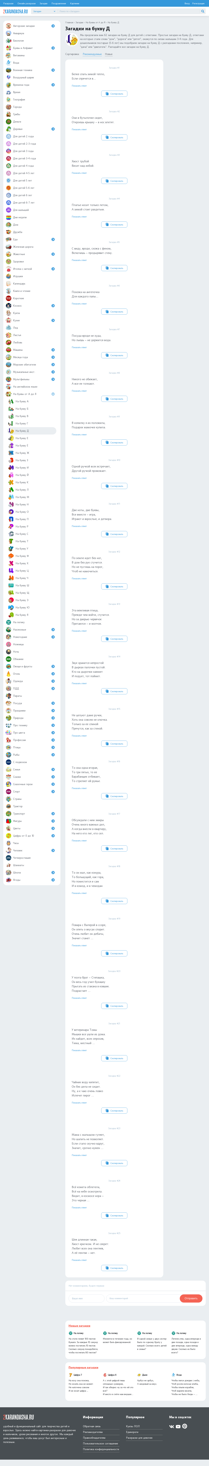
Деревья (30, 129)
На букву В (18, 416)
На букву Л (18, 490)
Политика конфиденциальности (101, 1455)
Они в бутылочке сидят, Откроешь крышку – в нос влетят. (114, 125)
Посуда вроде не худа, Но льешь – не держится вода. (114, 344)
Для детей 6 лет (19, 195)
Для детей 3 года (19, 151)
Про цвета (30, 733)
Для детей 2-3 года (21, 144)
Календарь (15, 283)
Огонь (30, 674)
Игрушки (14, 276)
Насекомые (30, 629)
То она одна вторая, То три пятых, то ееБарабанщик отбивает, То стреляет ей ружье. (114, 783)
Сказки (30, 777)
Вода (12, 63)
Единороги (132, 1438)
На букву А (18, 401)
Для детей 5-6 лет (20, 188)
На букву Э (18, 600)
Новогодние (30, 637)
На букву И (18, 468)
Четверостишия (18, 858)
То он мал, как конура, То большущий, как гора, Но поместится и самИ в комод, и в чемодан (114, 888)
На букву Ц (18, 571)
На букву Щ (18, 593)
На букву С (18, 534)
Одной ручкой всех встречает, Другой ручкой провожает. (114, 476)
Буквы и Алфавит (30, 48)
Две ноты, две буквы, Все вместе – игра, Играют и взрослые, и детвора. (114, 522)
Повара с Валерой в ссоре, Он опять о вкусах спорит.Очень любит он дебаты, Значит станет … (114, 941)
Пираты (14, 696)
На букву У (18, 548)
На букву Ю (19, 607)
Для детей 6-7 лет (20, 202)
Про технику (30, 725)
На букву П (18, 519)
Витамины (15, 55)
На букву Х (18, 563)
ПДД (30, 688)
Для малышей (17, 210)
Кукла (13, 313)
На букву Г (18, 423)
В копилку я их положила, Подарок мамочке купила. (114, 432)
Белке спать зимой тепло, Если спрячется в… (114, 81)
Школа (30, 872)
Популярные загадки (83, 1374)
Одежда (30, 681)
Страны (14, 799)
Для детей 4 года (20, 166)
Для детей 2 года (20, 136)
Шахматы (15, 865)
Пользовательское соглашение (100, 1449)
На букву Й (18, 475)
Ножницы (15, 644)
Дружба (14, 232)
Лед (12, 328)
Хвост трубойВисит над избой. (114, 169)
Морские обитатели (30, 364)
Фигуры (30, 821)
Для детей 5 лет (19, 180)
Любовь (14, 342)
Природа (30, 718)
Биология (15, 41)
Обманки (14, 659)
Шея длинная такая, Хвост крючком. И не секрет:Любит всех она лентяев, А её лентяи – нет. (114, 1257)
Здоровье (15, 261)
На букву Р (18, 526)
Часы (12, 843)
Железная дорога (19, 247)
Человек (30, 850)
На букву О (18, 512)
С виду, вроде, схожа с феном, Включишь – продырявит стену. (114, 256)
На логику (15, 622)
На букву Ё (18, 445)
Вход (187, 3)
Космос (30, 306)
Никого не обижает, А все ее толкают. (114, 388)
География (15, 99)
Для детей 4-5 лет (20, 173)
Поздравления (58, 3)
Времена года (30, 85)
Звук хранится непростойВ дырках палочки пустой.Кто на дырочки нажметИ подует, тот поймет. (114, 678)
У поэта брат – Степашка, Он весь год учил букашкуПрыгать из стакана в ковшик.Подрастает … (114, 994)
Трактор (14, 806)
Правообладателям (94, 1444)
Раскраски (8, 3)
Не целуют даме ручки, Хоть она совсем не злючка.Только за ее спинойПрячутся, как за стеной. (114, 730)
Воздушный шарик (20, 77)
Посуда (30, 703)
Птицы (30, 747)
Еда (30, 239)
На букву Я (18, 615)
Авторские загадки (30, 26)
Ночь (12, 652)
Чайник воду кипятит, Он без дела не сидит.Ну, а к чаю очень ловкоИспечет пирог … (114, 1099)
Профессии (30, 740)
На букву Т (18, 541)
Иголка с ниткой (30, 269)
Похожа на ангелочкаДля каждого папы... (114, 300)
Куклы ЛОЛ (133, 1432)
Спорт (30, 791)
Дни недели (16, 217)
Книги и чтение (18, 291)
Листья (13, 335)
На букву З (18, 460)
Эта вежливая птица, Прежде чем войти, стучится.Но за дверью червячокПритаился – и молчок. (114, 625)
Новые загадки (79, 1332)
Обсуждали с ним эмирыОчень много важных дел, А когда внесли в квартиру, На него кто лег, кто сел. (114, 836)
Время (13, 92)
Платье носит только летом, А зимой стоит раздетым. (114, 213)
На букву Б (18, 409)
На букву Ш (18, 585)
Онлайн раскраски (26, 3)
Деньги (13, 121)
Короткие (15, 298)
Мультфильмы (30, 379)
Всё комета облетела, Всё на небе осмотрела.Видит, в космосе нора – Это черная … (114, 1205)
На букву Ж (18, 453)
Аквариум (15, 33)
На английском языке (21, 387)
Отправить (191, 1304)
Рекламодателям (93, 1438)
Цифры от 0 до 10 (30, 836)
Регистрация (198, 3)
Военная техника (30, 70)
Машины (30, 350)
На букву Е (18, 438)
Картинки (74, 3)
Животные (30, 254)
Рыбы (30, 755)
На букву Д (18, 431)
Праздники (30, 710)
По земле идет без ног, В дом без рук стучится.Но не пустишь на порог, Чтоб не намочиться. (114, 572)
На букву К (18, 482)
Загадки (43, 3)
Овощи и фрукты (30, 666)
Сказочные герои (30, 784)
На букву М (18, 497)
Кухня (30, 320)
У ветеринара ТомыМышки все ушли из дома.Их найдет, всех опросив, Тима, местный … (114, 1046)
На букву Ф (18, 556)
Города (14, 107)
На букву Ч (18, 578)
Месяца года (30, 357)
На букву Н (18, 504)
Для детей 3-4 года (21, 158)
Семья (30, 769)
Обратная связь (92, 1432)
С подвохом (16, 762)
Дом (12, 225)
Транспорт (30, 814)
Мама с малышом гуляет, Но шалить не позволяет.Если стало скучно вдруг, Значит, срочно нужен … (114, 1152)
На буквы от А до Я (31, 394)
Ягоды (30, 880)
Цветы (30, 828)
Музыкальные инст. (30, 372)
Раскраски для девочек (139, 1444)
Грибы (13, 114)
